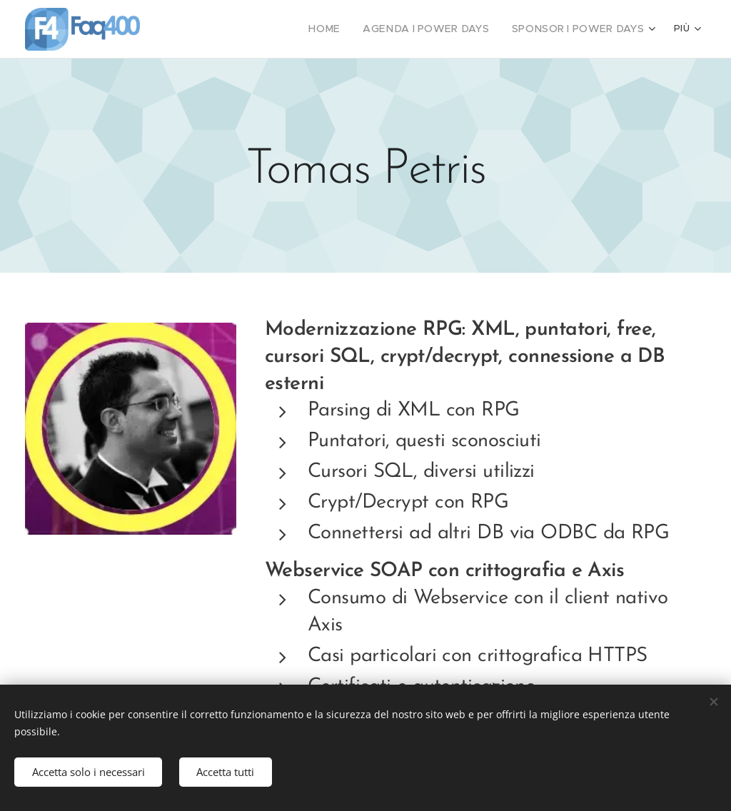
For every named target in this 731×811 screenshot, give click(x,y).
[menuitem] (225, 29)
